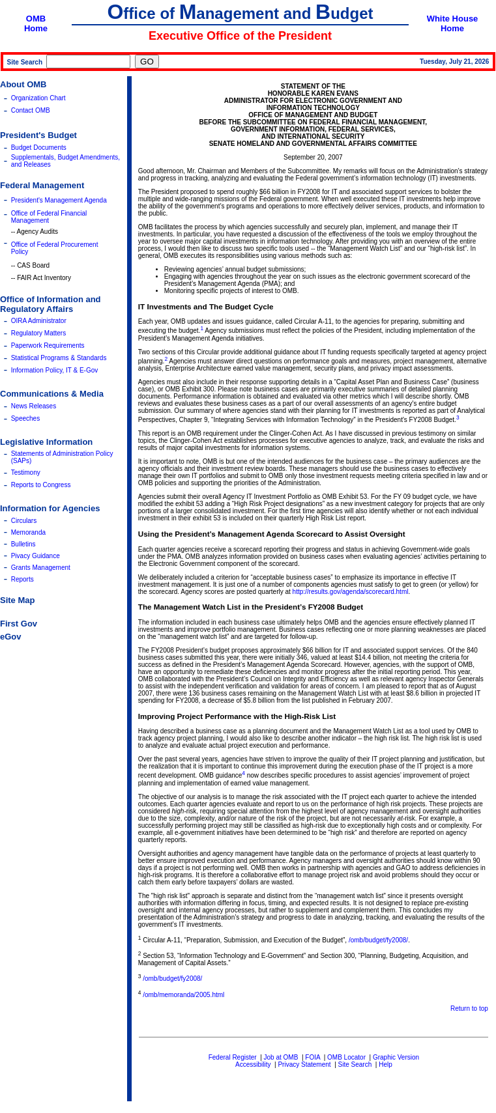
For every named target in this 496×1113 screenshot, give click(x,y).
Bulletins (23, 544)
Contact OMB (30, 110)
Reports (22, 579)
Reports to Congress (41, 484)
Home (36, 28)
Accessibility (252, 1064)
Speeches (25, 418)
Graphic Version (396, 1057)
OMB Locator (346, 1057)
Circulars (23, 520)
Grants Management (40, 567)
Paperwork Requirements (48, 345)
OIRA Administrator (38, 320)
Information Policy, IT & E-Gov (54, 370)
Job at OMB (281, 1057)
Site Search (355, 1064)
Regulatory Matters (38, 333)
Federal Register (233, 1057)
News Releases (33, 406)
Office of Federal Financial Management (49, 217)
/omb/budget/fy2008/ (378, 940)
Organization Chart (38, 98)
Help (385, 1064)
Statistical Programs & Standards (59, 357)
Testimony (25, 472)
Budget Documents (38, 147)
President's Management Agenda (59, 200)
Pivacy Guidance (35, 555)
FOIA (312, 1057)
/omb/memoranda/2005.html (183, 994)
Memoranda (28, 532)
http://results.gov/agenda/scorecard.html (351, 591)
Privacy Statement (304, 1064)
